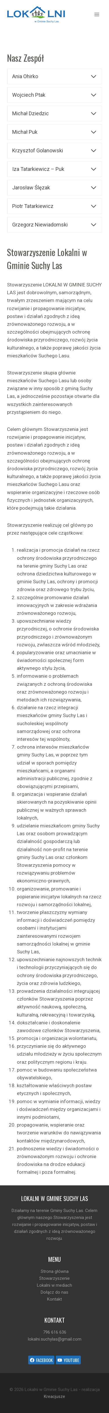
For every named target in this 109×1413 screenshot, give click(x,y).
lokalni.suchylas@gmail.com (54, 1339)
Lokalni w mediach (54, 1285)
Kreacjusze (54, 1396)
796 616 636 (54, 1332)
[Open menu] (96, 14)
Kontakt (54, 1299)
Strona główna (55, 1271)
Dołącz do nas (54, 1292)
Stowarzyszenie (54, 1278)
